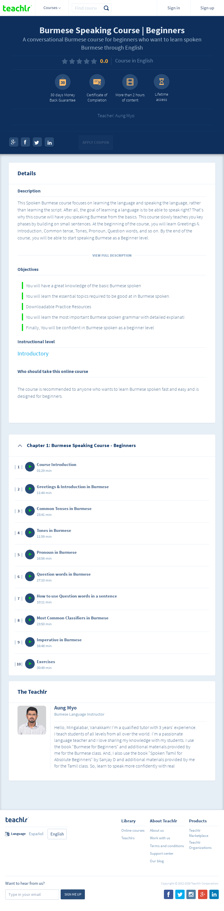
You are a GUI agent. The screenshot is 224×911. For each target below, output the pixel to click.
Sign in (173, 7)
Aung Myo (65, 708)
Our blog (157, 861)
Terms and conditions (167, 845)
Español (36, 833)
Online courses (132, 830)
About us (157, 830)
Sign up (207, 7)
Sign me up (72, 894)
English (57, 834)
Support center (162, 853)
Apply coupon (96, 142)
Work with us (160, 837)
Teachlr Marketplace (198, 833)
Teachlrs (127, 837)
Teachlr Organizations (200, 845)
